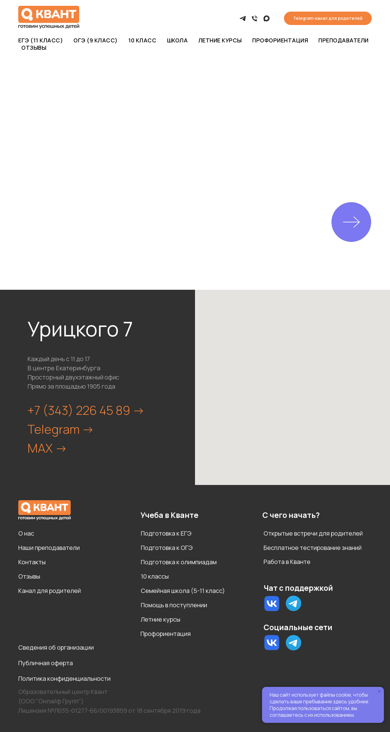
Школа (177, 40)
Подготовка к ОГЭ (167, 548)
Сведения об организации (56, 647)
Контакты (32, 562)
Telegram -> (60, 429)
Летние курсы (220, 40)
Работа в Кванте (287, 562)
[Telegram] (242, 18)
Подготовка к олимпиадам (179, 562)
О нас (26, 533)
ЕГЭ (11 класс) (40, 40)
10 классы (155, 576)
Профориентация (280, 40)
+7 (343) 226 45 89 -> (86, 410)
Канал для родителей (49, 591)
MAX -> (47, 448)
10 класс (142, 40)
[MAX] (266, 18)
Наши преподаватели (49, 548)
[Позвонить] (254, 18)
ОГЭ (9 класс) (95, 40)
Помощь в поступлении (174, 605)
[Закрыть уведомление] (379, 691)
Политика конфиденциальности (64, 678)
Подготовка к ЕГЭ (166, 533)
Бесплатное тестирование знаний (313, 548)
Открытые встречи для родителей (313, 533)
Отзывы (33, 47)
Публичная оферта (45, 663)
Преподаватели (343, 40)
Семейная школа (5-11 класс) (183, 591)
